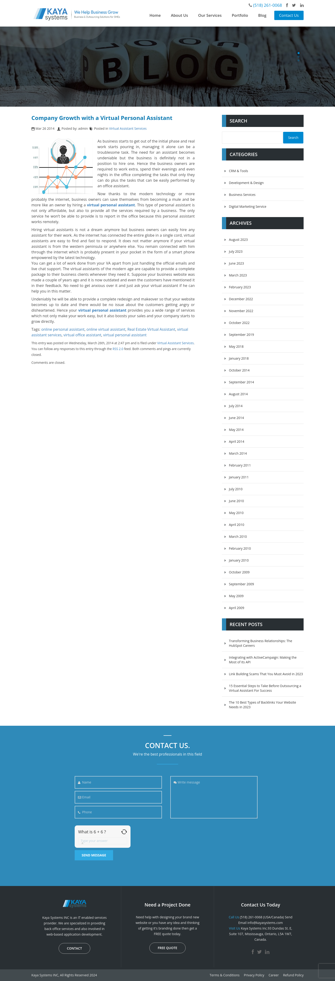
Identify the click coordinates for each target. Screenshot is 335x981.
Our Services (210, 15)
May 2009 (236, 596)
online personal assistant (62, 329)
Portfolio (240, 15)
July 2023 (236, 251)
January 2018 (239, 358)
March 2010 (238, 536)
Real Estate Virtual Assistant (151, 329)
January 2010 (239, 560)
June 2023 (236, 263)
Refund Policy (293, 975)
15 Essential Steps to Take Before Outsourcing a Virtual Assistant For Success (265, 688)
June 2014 (236, 418)
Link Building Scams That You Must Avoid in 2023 (266, 674)
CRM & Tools (238, 171)
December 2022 (241, 299)
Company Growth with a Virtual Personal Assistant (101, 118)
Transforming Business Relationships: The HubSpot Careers (260, 643)
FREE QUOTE (167, 948)
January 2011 (239, 477)
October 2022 (239, 322)
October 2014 (239, 370)
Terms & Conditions (225, 975)
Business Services (242, 194)
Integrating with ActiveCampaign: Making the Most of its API (263, 659)
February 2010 (240, 548)
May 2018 (236, 346)
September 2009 (241, 584)
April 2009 (236, 608)
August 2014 (238, 394)
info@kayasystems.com (265, 922)
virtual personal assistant (125, 334)
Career (273, 975)
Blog (262, 15)
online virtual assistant (106, 329)
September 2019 (241, 334)
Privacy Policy (254, 975)
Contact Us (289, 15)
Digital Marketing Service (247, 206)
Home (155, 15)
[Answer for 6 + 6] (102, 840)
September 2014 (241, 382)
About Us (179, 15)
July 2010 (236, 489)
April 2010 (236, 524)
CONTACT (74, 948)
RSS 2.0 (118, 349)
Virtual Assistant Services (128, 128)
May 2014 (236, 429)
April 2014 (236, 441)
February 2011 (240, 465)
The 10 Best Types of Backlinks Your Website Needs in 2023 (262, 704)
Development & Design (246, 183)
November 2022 (241, 311)
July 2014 (236, 406)
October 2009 (239, 572)
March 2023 (238, 275)
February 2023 (240, 287)
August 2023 (238, 239)
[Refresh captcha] (124, 832)
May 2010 (236, 513)
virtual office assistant (82, 334)
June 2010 (236, 501)
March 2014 (238, 453)
